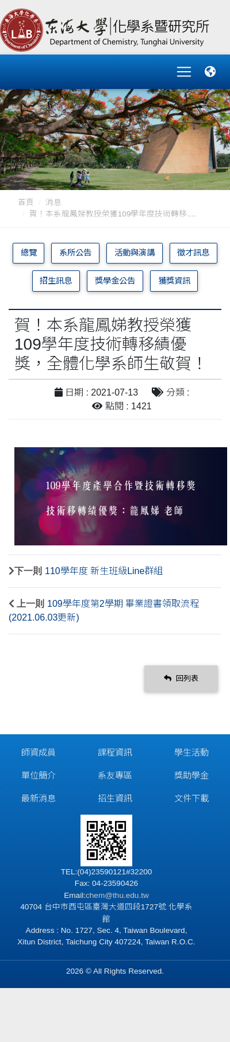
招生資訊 (115, 798)
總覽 (29, 252)
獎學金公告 (115, 280)
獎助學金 (191, 775)
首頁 (26, 202)
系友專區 (115, 775)
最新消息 (38, 798)
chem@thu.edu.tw (117, 895)
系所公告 (75, 252)
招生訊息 (56, 280)
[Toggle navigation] (184, 72)
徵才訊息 (193, 252)
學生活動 (191, 752)
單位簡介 (38, 775)
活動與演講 (134, 252)
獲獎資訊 (174, 280)
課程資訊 (115, 752)
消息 (53, 202)
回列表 (181, 678)
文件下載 (191, 798)
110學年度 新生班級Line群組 (104, 571)
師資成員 (38, 752)
